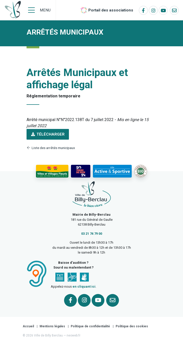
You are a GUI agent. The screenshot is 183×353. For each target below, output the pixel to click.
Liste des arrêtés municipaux (51, 148)
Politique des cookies (132, 326)
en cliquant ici (83, 286)
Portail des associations (110, 10)
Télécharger (48, 134)
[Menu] (39, 10)
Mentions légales (52, 326)
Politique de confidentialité (90, 326)
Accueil (28, 326)
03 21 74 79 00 (91, 234)
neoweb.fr (73, 335)
